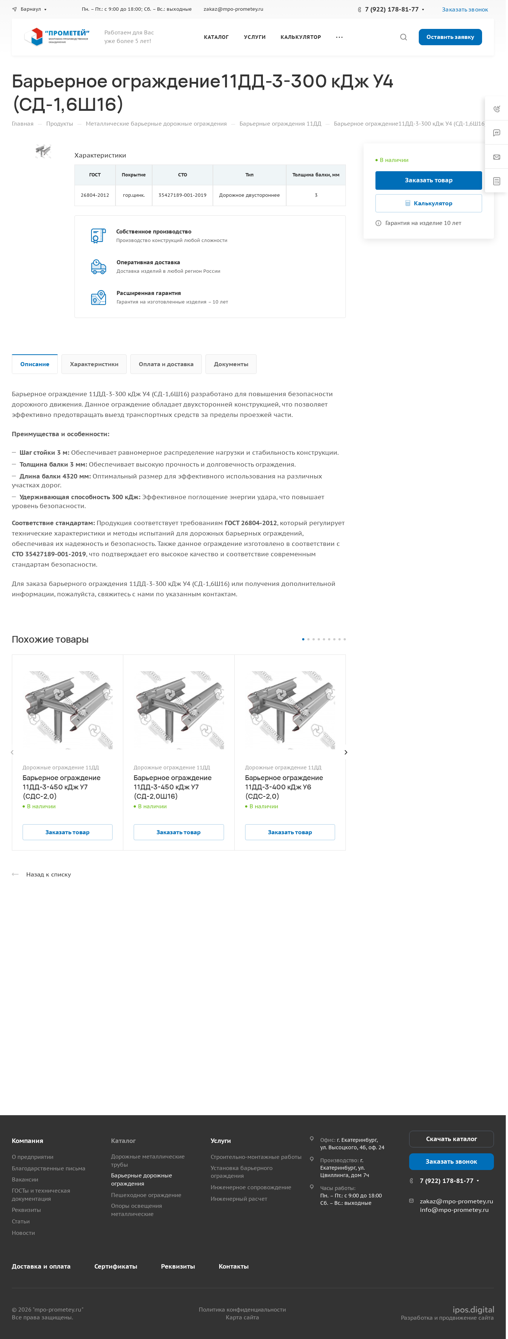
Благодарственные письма (49, 1168)
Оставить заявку (450, 36)
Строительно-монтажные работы (256, 1156)
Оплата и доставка (166, 364)
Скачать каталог (451, 1139)
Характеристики (94, 364)
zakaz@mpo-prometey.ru (233, 9)
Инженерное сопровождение (251, 1187)
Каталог (123, 1141)
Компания (27, 1141)
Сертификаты (115, 1266)
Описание (35, 364)
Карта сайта (242, 1317)
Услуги (221, 1141)
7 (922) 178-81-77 (392, 9)
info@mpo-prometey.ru (454, 1209)
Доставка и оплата (41, 1266)
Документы (231, 364)
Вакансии (25, 1179)
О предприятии (32, 1156)
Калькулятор (433, 203)
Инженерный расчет (239, 1198)
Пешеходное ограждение (146, 1195)
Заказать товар (429, 180)
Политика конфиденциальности (242, 1309)
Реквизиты (26, 1209)
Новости (23, 1232)
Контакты (234, 1266)
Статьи (21, 1221)
